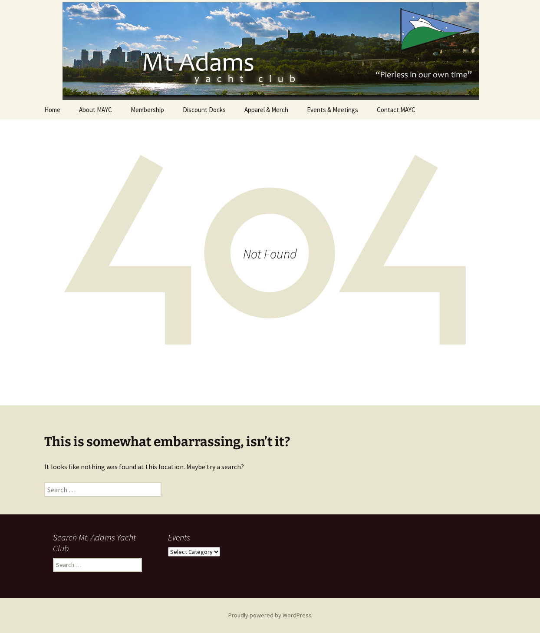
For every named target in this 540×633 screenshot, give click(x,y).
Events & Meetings (332, 110)
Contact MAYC (396, 110)
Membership (147, 110)
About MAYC (95, 110)
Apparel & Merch (266, 110)
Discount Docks (204, 110)
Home (52, 110)
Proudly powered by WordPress (270, 615)
